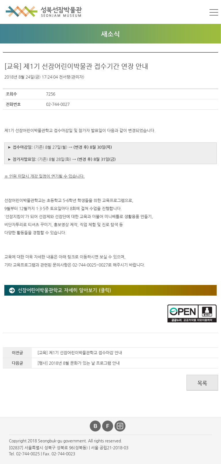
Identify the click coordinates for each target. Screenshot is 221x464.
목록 (202, 383)
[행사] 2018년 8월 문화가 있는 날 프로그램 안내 (78, 363)
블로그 (95, 426)
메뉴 (213, 12)
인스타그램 (120, 426)
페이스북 (108, 426)
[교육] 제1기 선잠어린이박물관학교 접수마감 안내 (79, 352)
